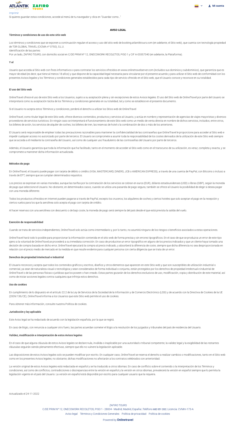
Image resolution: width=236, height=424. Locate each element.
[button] (198, 5)
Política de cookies (159, 413)
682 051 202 (159, 409)
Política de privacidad (134, 413)
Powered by (118, 419)
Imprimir (14, 13)
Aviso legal (71, 413)
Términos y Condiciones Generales (99, 413)
